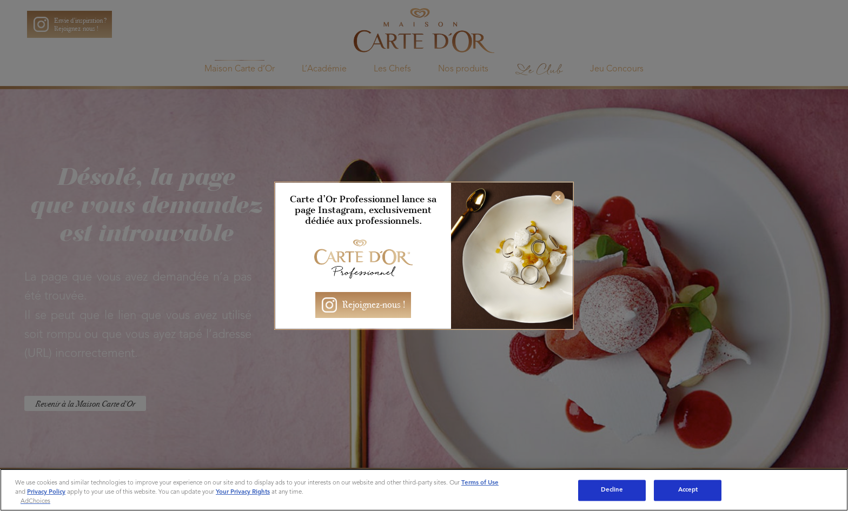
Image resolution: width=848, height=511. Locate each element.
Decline (612, 490)
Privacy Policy (46, 492)
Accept (688, 490)
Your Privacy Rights (243, 492)
